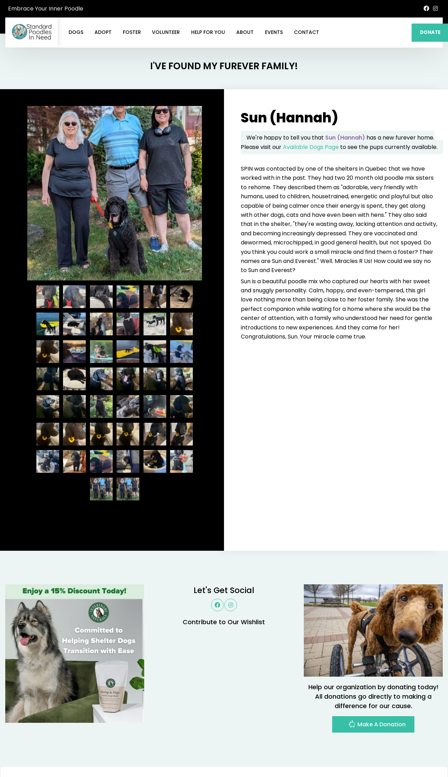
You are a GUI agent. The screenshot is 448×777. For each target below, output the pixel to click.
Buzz (242, 754)
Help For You (208, 32)
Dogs (76, 32)
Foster (132, 32)
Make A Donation (377, 691)
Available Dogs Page (311, 113)
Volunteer (166, 32)
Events (274, 32)
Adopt (103, 32)
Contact (306, 32)
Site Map (427, 754)
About (245, 32)
